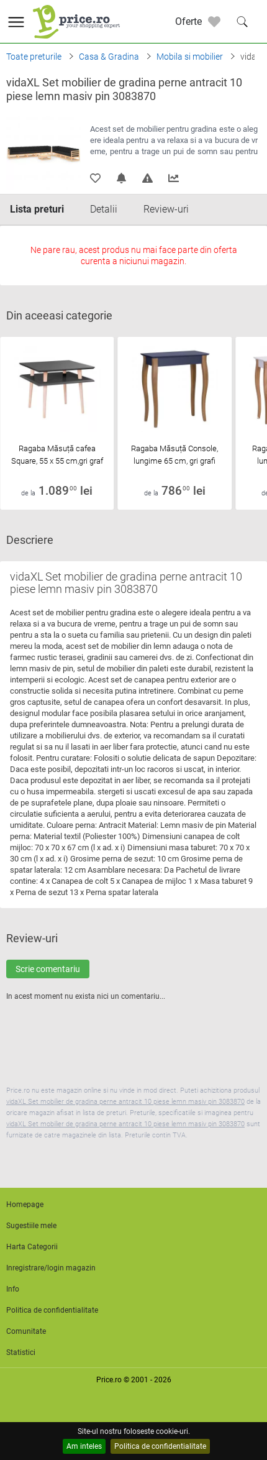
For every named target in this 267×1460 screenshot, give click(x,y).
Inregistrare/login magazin (51, 1268)
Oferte (188, 21)
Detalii (103, 209)
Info (12, 1289)
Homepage (24, 1204)
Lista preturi (37, 209)
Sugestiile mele (31, 1225)
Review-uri (166, 209)
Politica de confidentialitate (160, 1446)
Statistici (20, 1352)
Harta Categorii (32, 1246)
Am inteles (84, 1446)
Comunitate (26, 1331)
